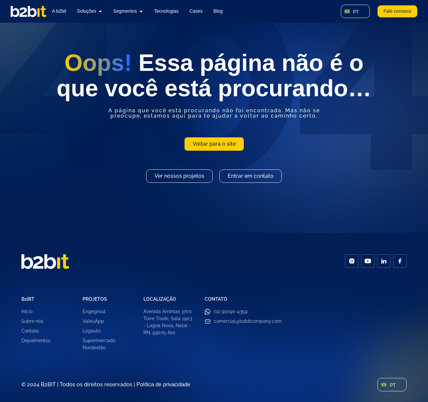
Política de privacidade (163, 384)
